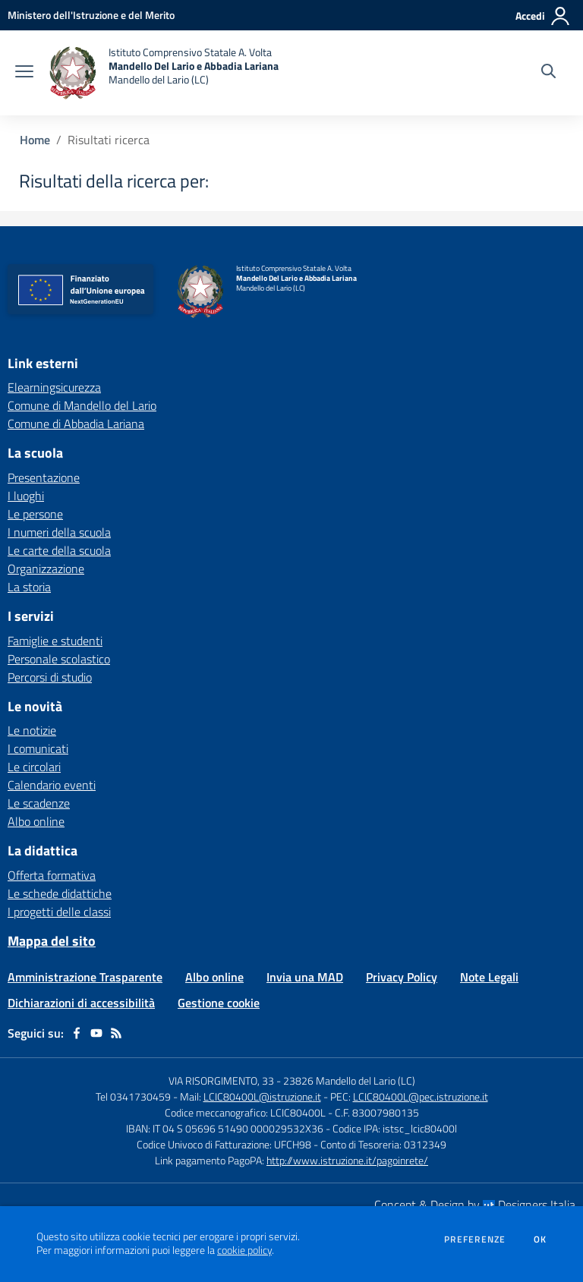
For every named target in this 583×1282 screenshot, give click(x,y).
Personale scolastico (59, 659)
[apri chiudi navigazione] (24, 73)
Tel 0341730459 (133, 1096)
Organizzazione (46, 568)
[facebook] (77, 1033)
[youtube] (96, 1033)
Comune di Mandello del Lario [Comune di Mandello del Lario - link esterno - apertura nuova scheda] (82, 405)
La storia (29, 587)
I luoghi (26, 496)
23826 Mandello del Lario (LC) (349, 1080)
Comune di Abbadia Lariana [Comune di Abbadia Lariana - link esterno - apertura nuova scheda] (76, 423)
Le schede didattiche (60, 893)
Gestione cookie (219, 1003)
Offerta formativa (52, 875)
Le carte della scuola (59, 550)
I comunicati (38, 748)
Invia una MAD (304, 977)
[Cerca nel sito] (548, 73)
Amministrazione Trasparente (85, 977)
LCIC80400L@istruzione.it (262, 1096)
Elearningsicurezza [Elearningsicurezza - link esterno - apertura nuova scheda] (54, 387)
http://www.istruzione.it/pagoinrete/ (347, 1160)
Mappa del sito (52, 941)
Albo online (36, 821)
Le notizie (32, 730)
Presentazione (44, 477)
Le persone (35, 514)
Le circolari (34, 767)
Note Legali (489, 977)
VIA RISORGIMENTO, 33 (221, 1080)
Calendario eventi (52, 785)
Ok (540, 1239)
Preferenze (475, 1239)
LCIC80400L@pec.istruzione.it (420, 1096)
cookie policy (244, 1250)
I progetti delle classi (59, 911)
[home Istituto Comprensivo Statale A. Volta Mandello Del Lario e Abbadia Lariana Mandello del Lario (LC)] (164, 73)
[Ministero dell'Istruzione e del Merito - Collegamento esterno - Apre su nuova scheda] (91, 15)
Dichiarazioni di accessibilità (81, 1003)
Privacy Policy (401, 977)
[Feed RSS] (116, 1033)
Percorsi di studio (50, 677)
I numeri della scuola (59, 532)
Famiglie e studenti (55, 641)
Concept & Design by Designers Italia (474, 1204)
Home (35, 140)
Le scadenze (39, 803)
